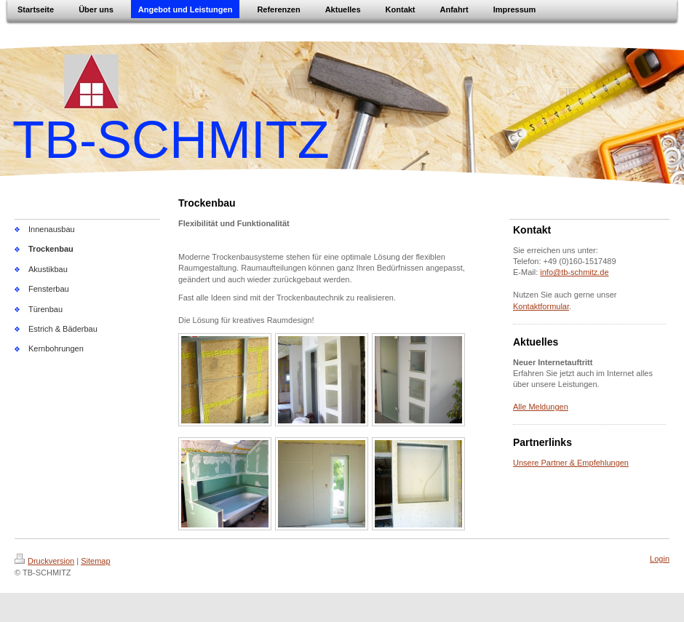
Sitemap (95, 561)
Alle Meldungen (540, 406)
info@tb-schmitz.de (574, 272)
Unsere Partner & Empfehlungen (571, 462)
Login (659, 558)
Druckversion (44, 561)
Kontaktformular (541, 306)
